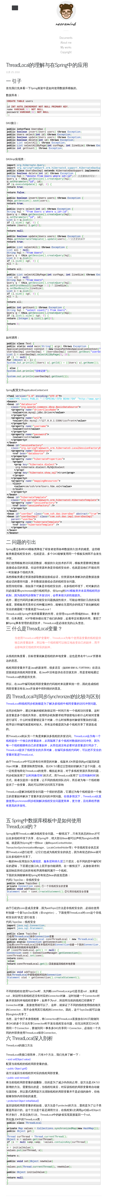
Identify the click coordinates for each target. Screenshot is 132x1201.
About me (66, 42)
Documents (65, 37)
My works (66, 47)
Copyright (66, 52)
